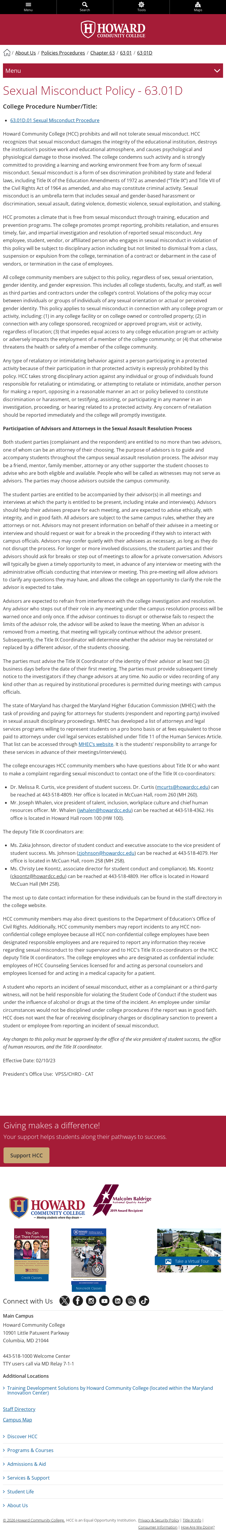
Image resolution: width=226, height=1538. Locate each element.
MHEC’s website (96, 744)
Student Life (20, 1491)
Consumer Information (157, 1527)
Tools (141, 10)
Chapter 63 (102, 53)
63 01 (126, 53)
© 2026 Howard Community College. (34, 1520)
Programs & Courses (30, 1450)
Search (85, 10)
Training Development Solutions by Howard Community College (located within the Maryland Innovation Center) (110, 1390)
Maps (198, 10)
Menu (28, 10)
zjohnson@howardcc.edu (106, 853)
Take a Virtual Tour (192, 1261)
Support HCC (26, 1155)
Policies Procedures (63, 53)
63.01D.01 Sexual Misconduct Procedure (54, 120)
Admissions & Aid (26, 1464)
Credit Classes (31, 1277)
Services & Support (28, 1478)
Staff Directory (19, 1409)
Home (7, 52)
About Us (25, 53)
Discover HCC (22, 1436)
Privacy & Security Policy (158, 1520)
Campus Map (17, 1420)
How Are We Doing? (198, 1527)
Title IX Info (192, 1520)
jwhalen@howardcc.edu (105, 810)
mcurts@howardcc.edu (182, 787)
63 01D (144, 53)
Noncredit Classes (89, 1288)
